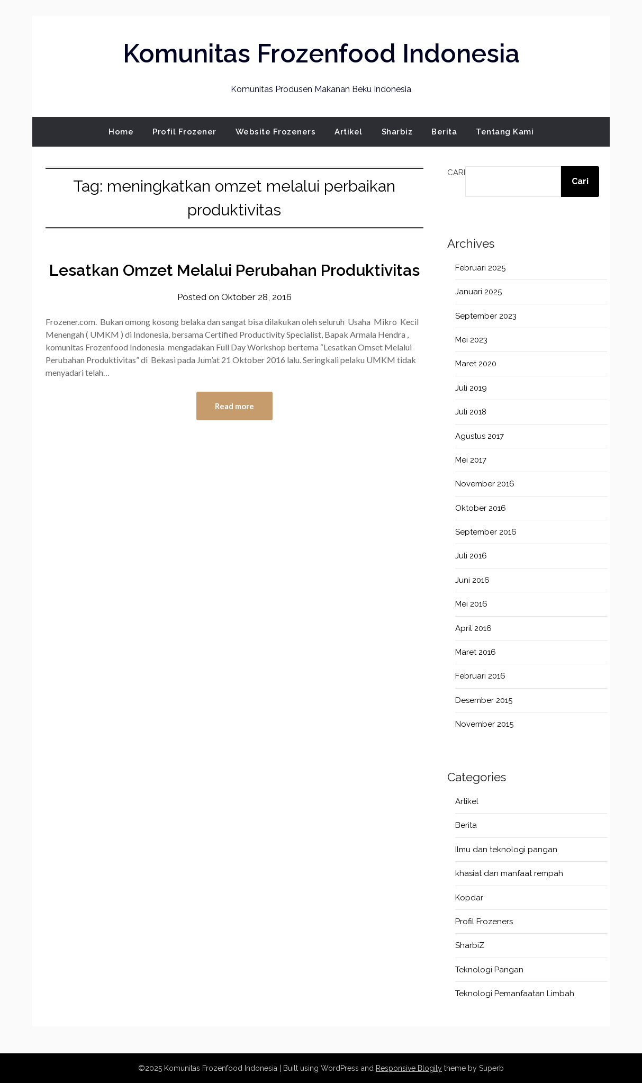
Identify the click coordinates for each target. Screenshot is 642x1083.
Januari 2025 (478, 291)
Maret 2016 (475, 652)
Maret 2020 (475, 363)
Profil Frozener (184, 132)
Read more (234, 406)
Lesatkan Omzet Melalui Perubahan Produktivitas (234, 270)
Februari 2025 (480, 268)
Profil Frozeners (484, 921)
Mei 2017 (470, 460)
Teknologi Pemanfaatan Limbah (514, 993)
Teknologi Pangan (489, 969)
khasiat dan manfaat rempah (509, 873)
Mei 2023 (471, 340)
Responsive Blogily (409, 1068)
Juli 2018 (470, 412)
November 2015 (484, 724)
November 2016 (484, 484)
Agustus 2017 (479, 436)
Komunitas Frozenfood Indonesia (321, 53)
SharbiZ (469, 945)
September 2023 (486, 316)
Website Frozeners (276, 132)
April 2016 (473, 628)
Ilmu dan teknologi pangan (506, 849)
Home (120, 132)
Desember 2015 (483, 700)
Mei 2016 (471, 604)
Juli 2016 (471, 556)
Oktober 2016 (480, 508)
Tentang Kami (505, 132)
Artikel (348, 132)
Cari (456, 172)
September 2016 (486, 532)
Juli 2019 (471, 388)
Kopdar (469, 897)
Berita (444, 132)
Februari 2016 (480, 676)
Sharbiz (397, 132)
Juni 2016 (472, 580)
